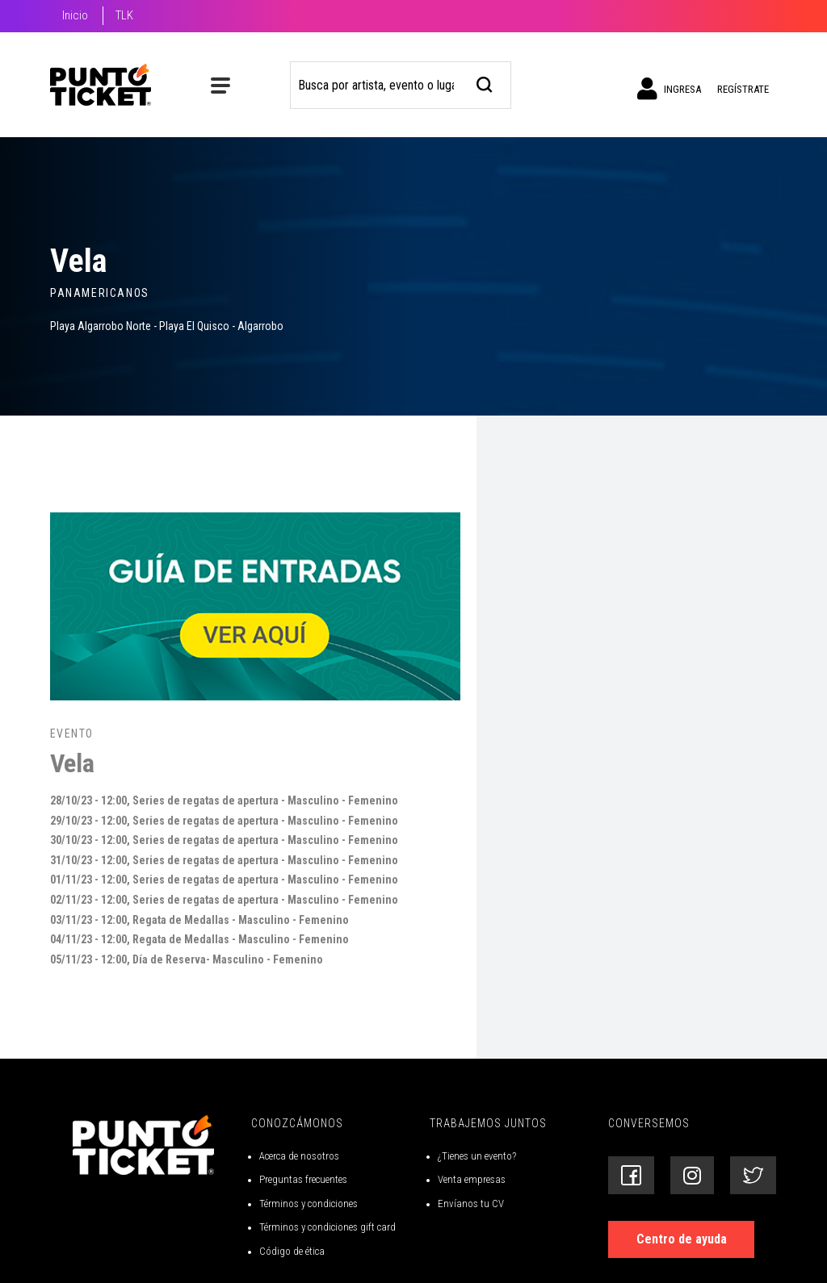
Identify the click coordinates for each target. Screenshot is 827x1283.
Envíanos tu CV (471, 1203)
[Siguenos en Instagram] (692, 1175)
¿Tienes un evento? (477, 1156)
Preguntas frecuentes (303, 1179)
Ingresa (669, 88)
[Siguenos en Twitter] (753, 1175)
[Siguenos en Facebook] (631, 1175)
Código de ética (292, 1251)
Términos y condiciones (308, 1203)
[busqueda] (485, 82)
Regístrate (743, 89)
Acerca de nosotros (299, 1156)
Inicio (75, 15)
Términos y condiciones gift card (327, 1227)
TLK (124, 15)
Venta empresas (472, 1179)
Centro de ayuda (681, 1239)
